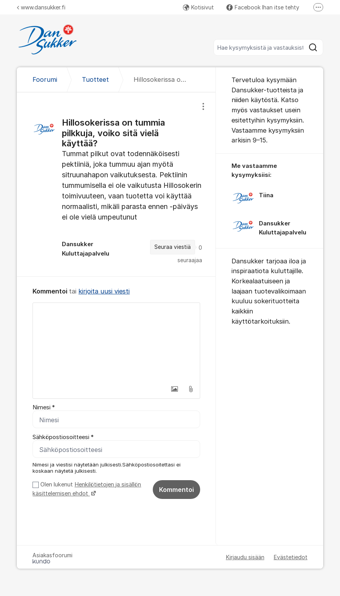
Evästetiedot (290, 557)
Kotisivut (198, 7)
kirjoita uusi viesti (104, 291)
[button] (174, 389)
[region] (116, 184)
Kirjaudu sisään (245, 557)
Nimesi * (44, 407)
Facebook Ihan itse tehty (262, 7)
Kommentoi (176, 489)
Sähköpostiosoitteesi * (63, 437)
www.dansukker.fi (41, 7)
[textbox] (116, 342)
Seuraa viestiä (172, 247)
